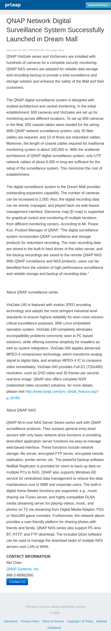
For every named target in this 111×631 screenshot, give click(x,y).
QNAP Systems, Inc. (23, 569)
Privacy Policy (30, 621)
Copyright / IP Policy (80, 621)
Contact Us (17, 582)
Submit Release (98, 5)
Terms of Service (53, 621)
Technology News (54, 50)
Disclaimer (11, 621)
